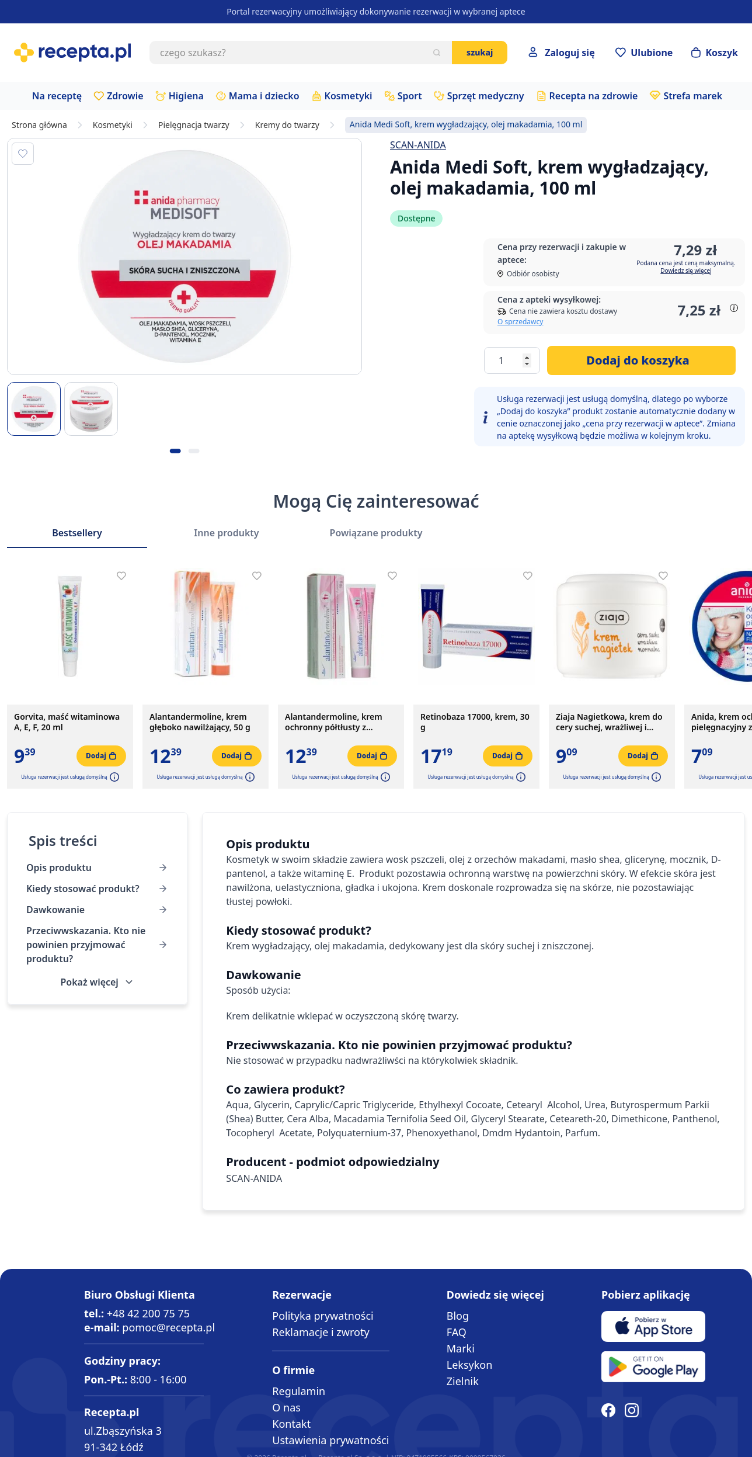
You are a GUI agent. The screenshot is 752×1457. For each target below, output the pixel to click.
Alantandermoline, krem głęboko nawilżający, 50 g (199, 722)
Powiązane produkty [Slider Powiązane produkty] (376, 532)
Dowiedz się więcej (685, 270)
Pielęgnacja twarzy (193, 125)
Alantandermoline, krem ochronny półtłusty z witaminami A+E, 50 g (333, 722)
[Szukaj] (437, 52)
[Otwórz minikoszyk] (714, 53)
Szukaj (479, 52)
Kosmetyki (348, 95)
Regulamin (298, 1391)
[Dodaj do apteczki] (23, 154)
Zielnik (463, 1381)
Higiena (186, 95)
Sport (410, 95)
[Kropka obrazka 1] (175, 451)
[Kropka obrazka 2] (194, 451)
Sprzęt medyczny (485, 95)
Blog (458, 1316)
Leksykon (470, 1365)
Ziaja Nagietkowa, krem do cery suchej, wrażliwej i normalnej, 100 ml (609, 722)
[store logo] (72, 53)
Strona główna (39, 125)
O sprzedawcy (520, 322)
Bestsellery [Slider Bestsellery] (77, 532)
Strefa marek (692, 95)
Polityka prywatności (322, 1316)
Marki (461, 1348)
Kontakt (291, 1424)
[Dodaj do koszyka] (641, 360)
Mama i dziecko (264, 95)
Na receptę (57, 95)
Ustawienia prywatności (330, 1440)
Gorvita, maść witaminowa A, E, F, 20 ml (67, 722)
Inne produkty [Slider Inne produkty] (226, 532)
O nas (286, 1407)
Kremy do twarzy (287, 125)
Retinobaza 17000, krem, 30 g (475, 722)
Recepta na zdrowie (593, 95)
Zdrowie (125, 95)
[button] (113, 777)
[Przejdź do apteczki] (644, 53)
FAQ (456, 1332)
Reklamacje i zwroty (320, 1332)
